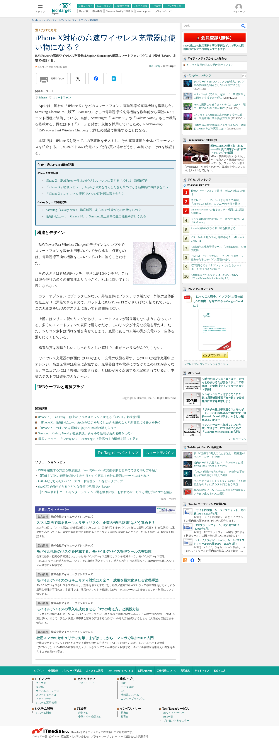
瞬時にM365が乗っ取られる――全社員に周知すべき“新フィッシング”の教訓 (228, 149)
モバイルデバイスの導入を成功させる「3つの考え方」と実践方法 (87, 609)
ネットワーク (43, 698)
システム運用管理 (46, 702)
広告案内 (66, 736)
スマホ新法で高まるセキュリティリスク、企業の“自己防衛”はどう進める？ (95, 523)
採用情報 (143, 736)
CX (122, 690)
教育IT (124, 716)
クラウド (41, 683)
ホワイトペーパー (173, 712)
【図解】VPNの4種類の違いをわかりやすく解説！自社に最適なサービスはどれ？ (94, 475)
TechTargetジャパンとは (120, 670)
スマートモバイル (160, 452)
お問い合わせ (145, 670)
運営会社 (130, 736)
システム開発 (43, 712)
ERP (123, 683)
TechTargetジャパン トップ (118, 452)
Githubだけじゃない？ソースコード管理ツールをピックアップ (80, 481)
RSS (185, 560)
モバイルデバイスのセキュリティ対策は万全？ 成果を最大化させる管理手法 (97, 580)
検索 (243, 26)
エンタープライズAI (133, 698)
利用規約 (185, 670)
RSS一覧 (168, 716)
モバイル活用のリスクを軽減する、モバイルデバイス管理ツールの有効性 (93, 551)
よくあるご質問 (94, 670)
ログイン (39, 670)
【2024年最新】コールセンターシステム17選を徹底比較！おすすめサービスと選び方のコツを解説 (105, 492)
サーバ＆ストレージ (47, 690)
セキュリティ (86, 683)
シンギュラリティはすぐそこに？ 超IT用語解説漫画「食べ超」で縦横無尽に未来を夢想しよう (223, 398)
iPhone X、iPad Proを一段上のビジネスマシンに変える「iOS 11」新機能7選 (97, 180)
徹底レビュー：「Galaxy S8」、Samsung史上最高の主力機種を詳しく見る (96, 216)
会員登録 (53, 670)
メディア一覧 (39, 736)
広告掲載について (166, 670)
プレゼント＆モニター (176, 720)
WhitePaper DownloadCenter (166, 510)
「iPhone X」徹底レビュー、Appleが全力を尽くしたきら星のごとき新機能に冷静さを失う (107, 187)
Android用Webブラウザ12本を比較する (213, 228)
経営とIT (83, 712)
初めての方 (220, 670)
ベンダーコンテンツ (199, 75)
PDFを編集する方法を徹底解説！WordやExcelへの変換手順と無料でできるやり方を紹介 (98, 470)
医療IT (124, 712)
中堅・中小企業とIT (90, 716)
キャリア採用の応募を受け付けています (209, 64)
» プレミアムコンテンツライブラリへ (206, 364)
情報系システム (130, 694)
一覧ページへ (238, 439)
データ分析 (127, 686)
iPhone (43, 97)
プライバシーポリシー (104, 736)
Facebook (192, 560)
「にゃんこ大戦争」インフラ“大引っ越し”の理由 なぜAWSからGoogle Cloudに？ (218, 301)
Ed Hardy (155, 65)
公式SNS (54, 736)
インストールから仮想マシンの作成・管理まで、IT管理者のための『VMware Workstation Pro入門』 (221, 428)
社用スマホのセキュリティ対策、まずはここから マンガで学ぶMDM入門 (95, 638)
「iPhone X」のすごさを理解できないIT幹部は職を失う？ (85, 193)
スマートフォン (62, 97)
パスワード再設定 (72, 670)
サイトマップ (202, 670)
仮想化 (40, 686)
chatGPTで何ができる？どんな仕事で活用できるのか (74, 486)
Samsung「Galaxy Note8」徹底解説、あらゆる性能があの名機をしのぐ (93, 210)
